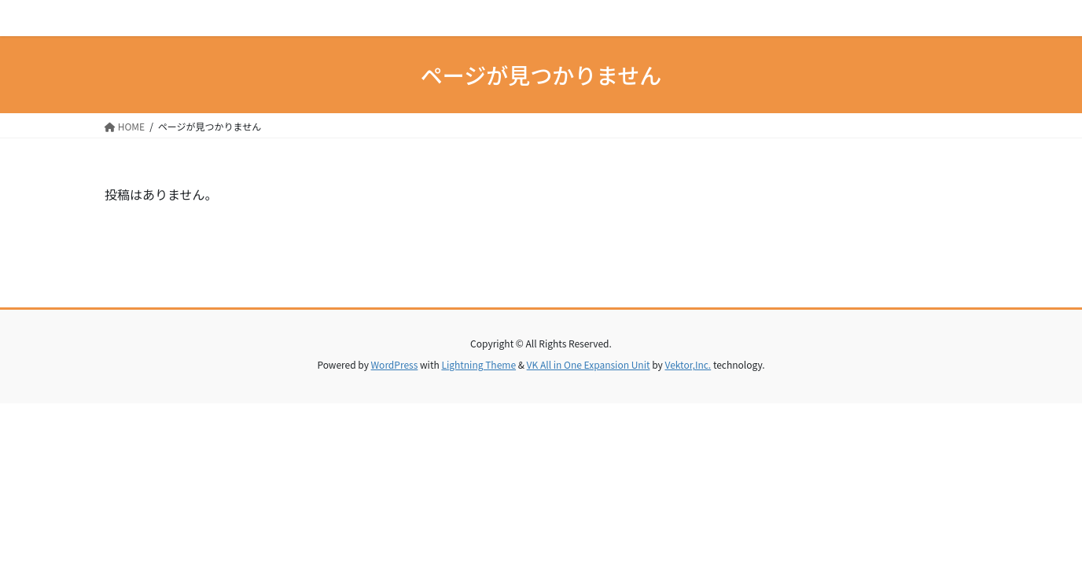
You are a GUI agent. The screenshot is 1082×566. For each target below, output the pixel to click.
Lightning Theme (478, 364)
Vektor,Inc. (687, 364)
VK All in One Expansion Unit (588, 364)
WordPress (394, 364)
